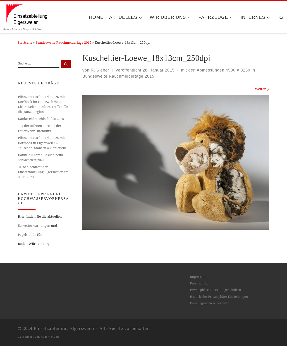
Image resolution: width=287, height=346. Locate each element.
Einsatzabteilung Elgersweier (64, 328)
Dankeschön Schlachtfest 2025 (41, 119)
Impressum (198, 277)
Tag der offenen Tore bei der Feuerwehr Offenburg (39, 128)
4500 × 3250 (237, 70)
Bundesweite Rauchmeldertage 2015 (63, 42)
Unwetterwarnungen (34, 225)
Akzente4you (50, 336)
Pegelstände (27, 234)
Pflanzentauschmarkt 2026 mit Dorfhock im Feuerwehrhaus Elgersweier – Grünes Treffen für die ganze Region (43, 104)
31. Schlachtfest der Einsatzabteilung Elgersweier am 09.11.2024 (43, 172)
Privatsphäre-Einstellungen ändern (215, 290)
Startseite (25, 42)
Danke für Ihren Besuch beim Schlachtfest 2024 (40, 157)
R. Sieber (100, 70)
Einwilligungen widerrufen (210, 303)
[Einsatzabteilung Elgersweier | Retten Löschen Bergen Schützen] (26, 14)
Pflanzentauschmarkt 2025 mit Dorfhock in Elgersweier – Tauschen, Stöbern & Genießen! (42, 143)
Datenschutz (199, 283)
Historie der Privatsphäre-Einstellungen (219, 297)
